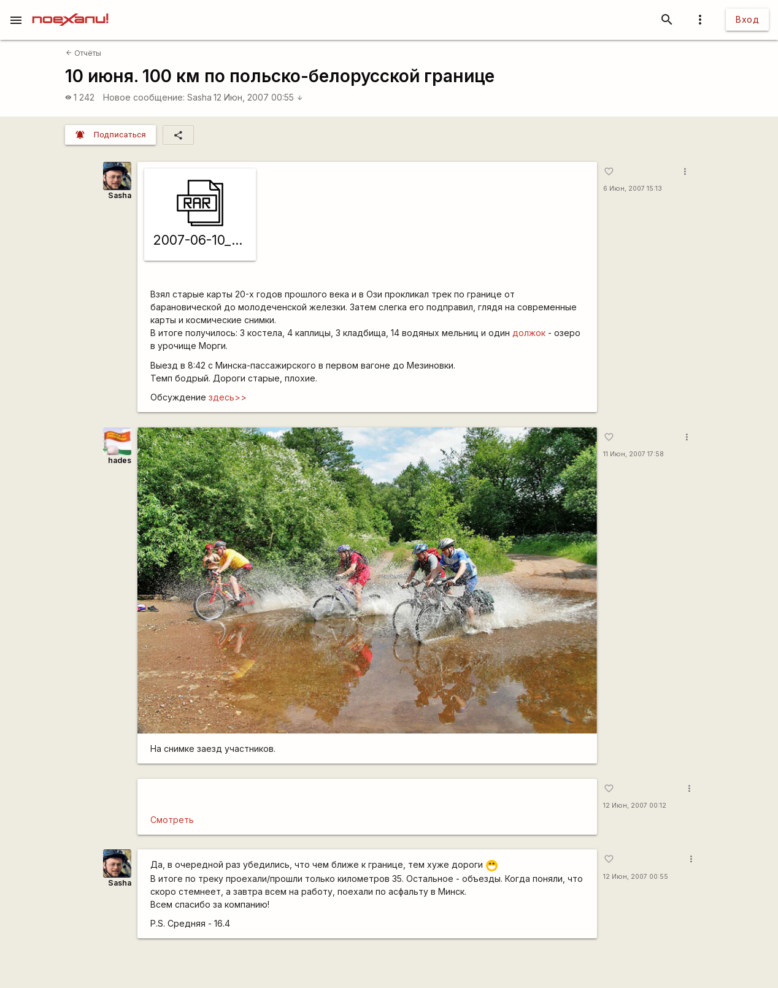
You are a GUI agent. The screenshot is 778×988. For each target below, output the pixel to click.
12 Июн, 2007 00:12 (634, 806)
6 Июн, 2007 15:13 (632, 189)
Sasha (199, 97)
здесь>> (228, 397)
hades (119, 460)
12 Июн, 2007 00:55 (258, 97)
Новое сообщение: (144, 97)
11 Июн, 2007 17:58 (633, 454)
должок (528, 332)
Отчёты (83, 53)
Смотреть (172, 819)
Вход (747, 19)
